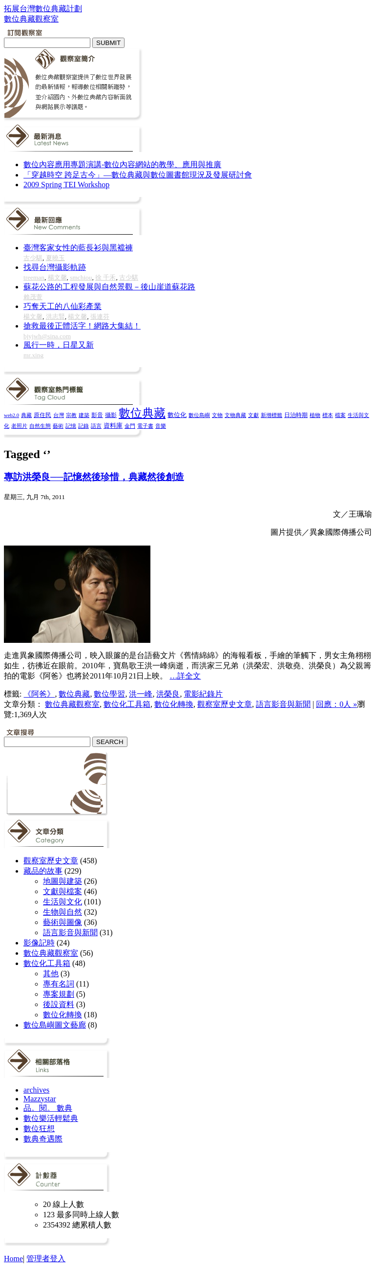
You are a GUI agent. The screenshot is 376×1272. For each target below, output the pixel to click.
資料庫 (113, 425)
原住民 (42, 415)
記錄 (83, 426)
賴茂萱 (32, 297)
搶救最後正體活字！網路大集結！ (82, 326)
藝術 (58, 426)
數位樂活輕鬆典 (50, 1118)
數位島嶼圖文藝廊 (54, 1025)
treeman (33, 277)
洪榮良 (168, 694)
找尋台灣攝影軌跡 (54, 267)
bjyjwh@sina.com (47, 336)
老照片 (19, 426)
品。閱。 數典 (47, 1108)
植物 (315, 415)
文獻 (253, 415)
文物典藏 (235, 415)
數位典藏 (142, 413)
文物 (217, 415)
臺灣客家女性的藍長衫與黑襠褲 (78, 247)
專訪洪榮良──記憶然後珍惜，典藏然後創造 (94, 477)
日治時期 (296, 415)
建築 (84, 415)
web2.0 (11, 415)
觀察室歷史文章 (224, 704)
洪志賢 (55, 316)
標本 (327, 415)
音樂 (160, 426)
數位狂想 (39, 1128)
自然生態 (40, 426)
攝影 (111, 415)
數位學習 (109, 694)
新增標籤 (271, 415)
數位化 (177, 415)
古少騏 (32, 258)
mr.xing (33, 355)
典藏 (26, 415)
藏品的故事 (43, 871)
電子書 (145, 426)
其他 (51, 973)
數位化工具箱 (127, 704)
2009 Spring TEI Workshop (66, 184)
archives (36, 1090)
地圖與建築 (62, 881)
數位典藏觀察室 (72, 704)
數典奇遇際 (43, 1139)
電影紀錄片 (203, 694)
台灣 (58, 415)
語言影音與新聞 (283, 704)
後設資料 (58, 1004)
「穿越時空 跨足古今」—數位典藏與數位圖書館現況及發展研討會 (137, 175)
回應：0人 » (336, 704)
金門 (130, 426)
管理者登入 (45, 1258)
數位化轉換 (173, 704)
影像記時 (39, 943)
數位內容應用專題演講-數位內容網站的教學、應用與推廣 (122, 164)
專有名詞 (58, 984)
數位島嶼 (199, 415)
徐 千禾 (105, 277)
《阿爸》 (39, 694)
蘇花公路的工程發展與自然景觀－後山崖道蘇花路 (109, 287)
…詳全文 (185, 676)
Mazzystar (39, 1099)
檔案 (340, 415)
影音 (97, 415)
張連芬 (99, 316)
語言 (96, 426)
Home (13, 1258)
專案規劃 (58, 994)
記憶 (70, 426)
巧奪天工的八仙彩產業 (62, 306)
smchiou (81, 277)
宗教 (71, 415)
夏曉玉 (55, 258)
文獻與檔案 (62, 891)
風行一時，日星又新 (58, 345)
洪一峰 (140, 694)
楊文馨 (57, 277)
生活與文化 (62, 902)
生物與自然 (62, 912)
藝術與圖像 (62, 922)
